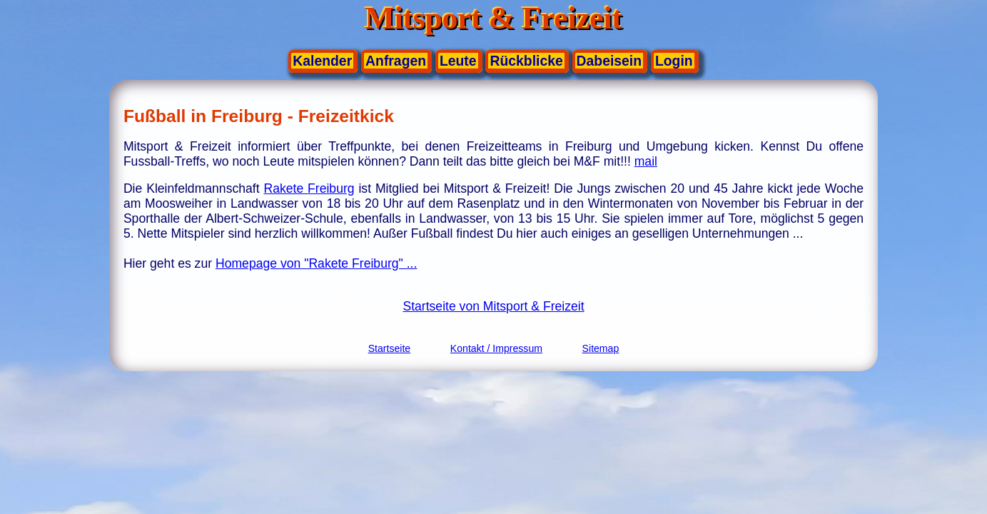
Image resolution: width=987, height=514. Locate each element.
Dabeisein (609, 61)
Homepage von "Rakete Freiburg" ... (316, 263)
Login (674, 61)
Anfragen (395, 61)
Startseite (389, 348)
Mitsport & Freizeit (493, 18)
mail (645, 161)
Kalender (322, 61)
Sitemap (600, 348)
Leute (458, 61)
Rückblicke (526, 61)
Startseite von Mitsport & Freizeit (493, 306)
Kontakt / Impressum (496, 348)
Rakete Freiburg (308, 188)
